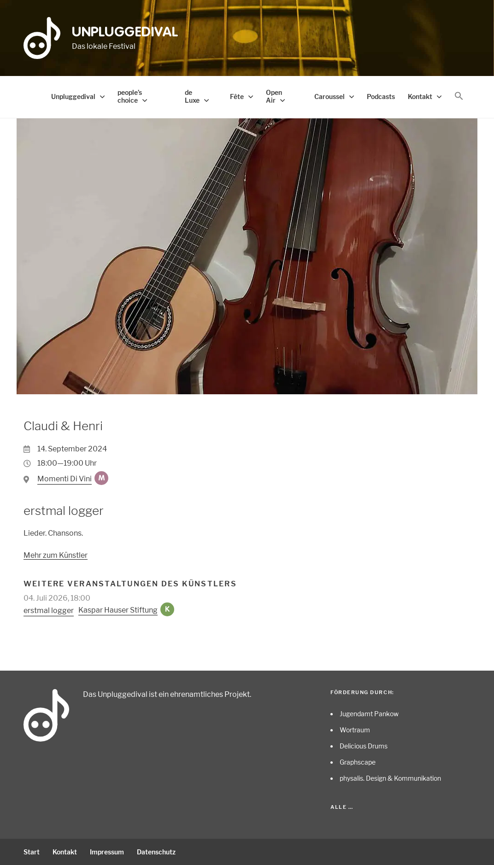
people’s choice (130, 96)
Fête (237, 96)
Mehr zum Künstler (56, 555)
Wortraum (355, 730)
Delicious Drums (364, 746)
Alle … (341, 807)
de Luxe (192, 96)
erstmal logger (49, 610)
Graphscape (358, 762)
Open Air (274, 96)
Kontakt (420, 96)
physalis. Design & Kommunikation (390, 778)
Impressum (107, 852)
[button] (459, 96)
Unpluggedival (125, 33)
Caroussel (329, 96)
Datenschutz (156, 852)
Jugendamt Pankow (369, 714)
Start (32, 852)
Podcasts (381, 96)
